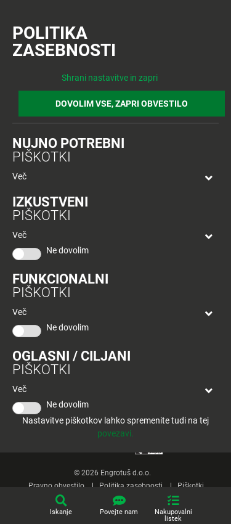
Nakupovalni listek (173, 515)
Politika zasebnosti (131, 485)
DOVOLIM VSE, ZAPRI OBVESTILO (121, 103)
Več (19, 176)
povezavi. (115, 433)
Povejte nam (119, 512)
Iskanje (61, 512)
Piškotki (190, 485)
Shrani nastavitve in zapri (110, 78)
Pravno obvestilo (56, 485)
